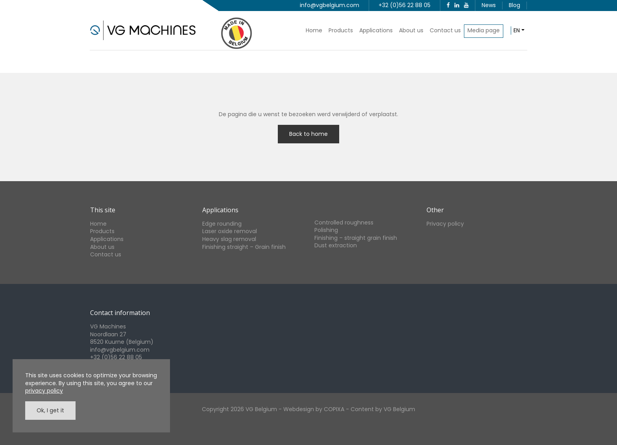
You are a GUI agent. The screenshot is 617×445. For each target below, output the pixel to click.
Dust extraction (335, 245)
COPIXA (334, 409)
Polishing (326, 230)
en (517, 30)
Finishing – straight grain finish (355, 238)
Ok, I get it (50, 410)
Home (314, 30)
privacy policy (44, 391)
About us (411, 30)
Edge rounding (222, 224)
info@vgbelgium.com (329, 5)
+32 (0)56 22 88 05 (404, 5)
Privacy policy (445, 224)
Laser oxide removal (229, 231)
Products (341, 30)
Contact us (445, 30)
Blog (514, 5)
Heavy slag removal (229, 239)
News (489, 5)
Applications (376, 30)
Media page (483, 30)
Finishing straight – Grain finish (244, 247)
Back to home (308, 134)
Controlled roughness (343, 222)
